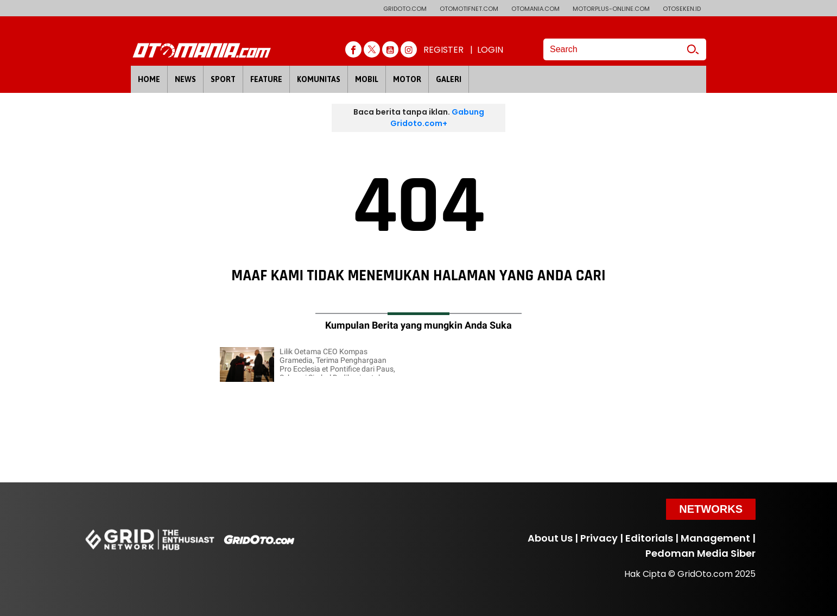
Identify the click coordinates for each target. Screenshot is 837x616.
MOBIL (366, 79)
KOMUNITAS (318, 79)
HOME (149, 79)
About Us (550, 538)
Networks (711, 509)
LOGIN (490, 49)
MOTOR (407, 79)
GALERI (448, 79)
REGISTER (443, 49)
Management (715, 538)
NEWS (185, 79)
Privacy (599, 538)
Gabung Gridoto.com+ (437, 117)
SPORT (223, 79)
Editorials (649, 538)
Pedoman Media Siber (700, 553)
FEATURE (266, 79)
